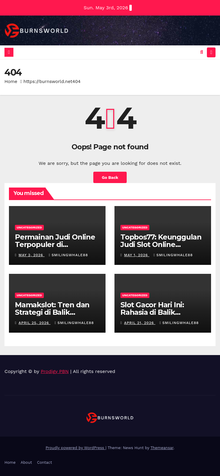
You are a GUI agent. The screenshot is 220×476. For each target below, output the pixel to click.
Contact (44, 462)
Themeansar (162, 448)
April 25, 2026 (34, 323)
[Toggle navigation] (211, 52)
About (26, 462)
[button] (201, 52)
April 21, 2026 (139, 323)
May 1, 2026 (136, 255)
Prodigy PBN (55, 371)
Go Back (110, 177)
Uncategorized (29, 227)
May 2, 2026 (31, 255)
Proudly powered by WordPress (76, 448)
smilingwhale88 (68, 255)
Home (10, 81)
